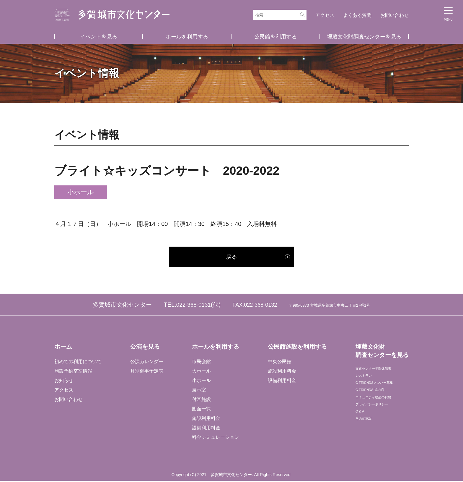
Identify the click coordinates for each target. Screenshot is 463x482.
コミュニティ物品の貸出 (381, 408)
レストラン (367, 380)
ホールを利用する (187, 36)
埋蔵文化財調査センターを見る (364, 36)
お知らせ (63, 381)
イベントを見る (98, 36)
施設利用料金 (206, 419)
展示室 (199, 391)
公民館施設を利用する (296, 348)
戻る (231, 257)
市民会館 (201, 362)
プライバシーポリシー (378, 418)
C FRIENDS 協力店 (375, 399)
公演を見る (144, 348)
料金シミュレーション (215, 438)
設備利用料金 (206, 428)
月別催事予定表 (146, 372)
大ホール (201, 372)
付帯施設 (201, 400)
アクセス (324, 15)
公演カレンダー (146, 362)
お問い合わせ (394, 15)
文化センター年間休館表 (381, 370)
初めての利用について (78, 362)
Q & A (361, 427)
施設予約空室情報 (73, 372)
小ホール (201, 381)
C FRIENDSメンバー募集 (382, 389)
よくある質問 (357, 15)
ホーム (63, 348)
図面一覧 (201, 410)
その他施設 (367, 437)
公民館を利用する (275, 36)
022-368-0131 (193, 306)
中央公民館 (279, 362)
